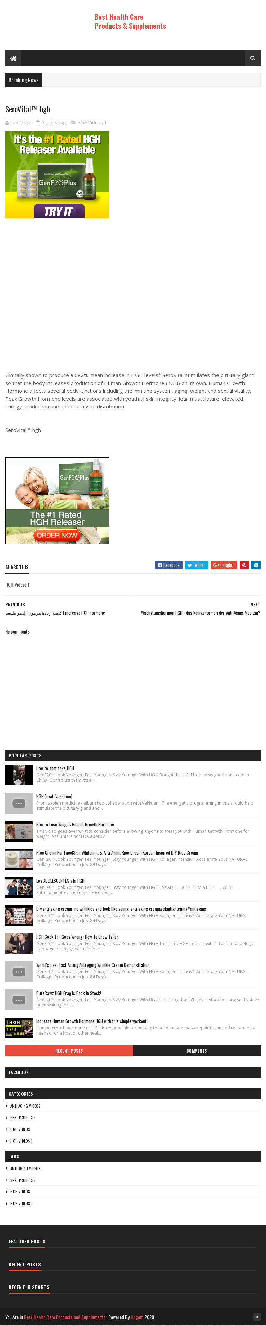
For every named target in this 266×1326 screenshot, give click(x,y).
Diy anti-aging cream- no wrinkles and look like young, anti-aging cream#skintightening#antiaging (121, 909)
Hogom (137, 1317)
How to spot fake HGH (55, 768)
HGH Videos (20, 1129)
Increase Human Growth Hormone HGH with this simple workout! (92, 1021)
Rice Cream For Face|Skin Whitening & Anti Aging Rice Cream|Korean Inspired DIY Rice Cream (117, 852)
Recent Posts (69, 1051)
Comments (197, 1051)
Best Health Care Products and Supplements (64, 1317)
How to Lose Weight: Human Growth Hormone (75, 824)
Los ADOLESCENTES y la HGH (60, 880)
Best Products (22, 1118)
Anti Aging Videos (25, 1106)
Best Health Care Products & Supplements (130, 21)
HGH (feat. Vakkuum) (54, 796)
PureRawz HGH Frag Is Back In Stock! (68, 993)
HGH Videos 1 (92, 123)
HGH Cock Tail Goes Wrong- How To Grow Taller (77, 937)
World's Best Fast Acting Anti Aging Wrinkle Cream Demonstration (93, 965)
